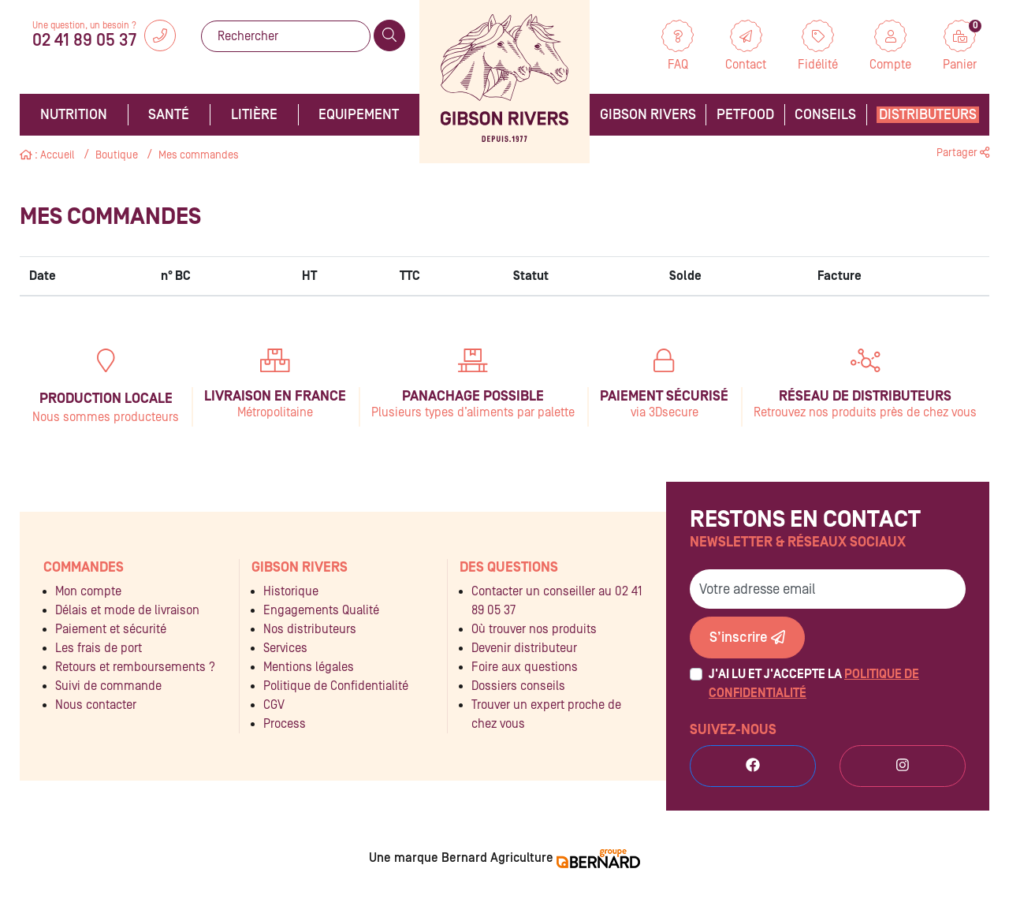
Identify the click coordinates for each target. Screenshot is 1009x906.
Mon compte (88, 591)
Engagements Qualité (321, 610)
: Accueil (47, 155)
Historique (290, 591)
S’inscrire (747, 637)
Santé (168, 114)
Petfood (745, 114)
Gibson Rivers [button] (648, 114)
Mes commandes (198, 155)
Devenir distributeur (524, 648)
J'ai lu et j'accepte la (814, 683)
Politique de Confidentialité (335, 686)
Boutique (116, 155)
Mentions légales (308, 667)
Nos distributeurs (309, 629)
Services (285, 648)
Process (284, 724)
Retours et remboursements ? (135, 667)
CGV (274, 705)
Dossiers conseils (518, 686)
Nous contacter (95, 705)
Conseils (825, 114)
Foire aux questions (524, 667)
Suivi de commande (108, 686)
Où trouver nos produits (534, 629)
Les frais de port (98, 648)
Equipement (358, 114)
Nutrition (73, 114)
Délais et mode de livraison (127, 610)
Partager (962, 153)
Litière (254, 114)
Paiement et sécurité (110, 629)
